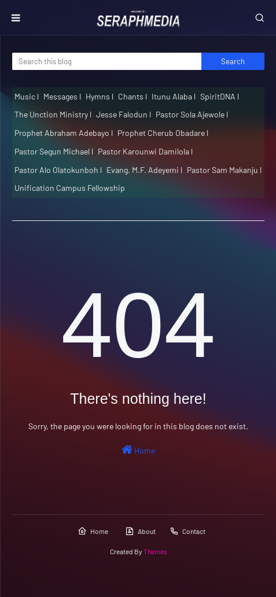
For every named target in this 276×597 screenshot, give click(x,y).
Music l (26, 96)
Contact (187, 531)
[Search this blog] (106, 61)
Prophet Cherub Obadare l (162, 133)
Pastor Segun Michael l (53, 151)
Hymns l (99, 96)
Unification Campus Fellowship (69, 188)
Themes (155, 551)
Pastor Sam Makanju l (224, 170)
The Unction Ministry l (52, 114)
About (140, 531)
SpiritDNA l (219, 96)
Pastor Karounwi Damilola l (145, 151)
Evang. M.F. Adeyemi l (144, 170)
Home (138, 449)
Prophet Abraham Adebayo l (63, 133)
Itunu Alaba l (174, 96)
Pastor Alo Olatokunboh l (58, 170)
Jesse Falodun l (123, 114)
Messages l (62, 96)
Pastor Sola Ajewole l (192, 114)
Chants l (132, 96)
